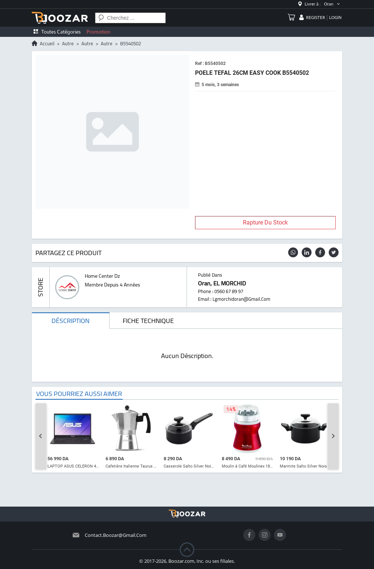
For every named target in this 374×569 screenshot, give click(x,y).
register (315, 17)
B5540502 (130, 43)
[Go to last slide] (40, 436)
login (335, 17)
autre (68, 43)
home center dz (102, 276)
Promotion (98, 31)
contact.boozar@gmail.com (115, 535)
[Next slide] (333, 436)
